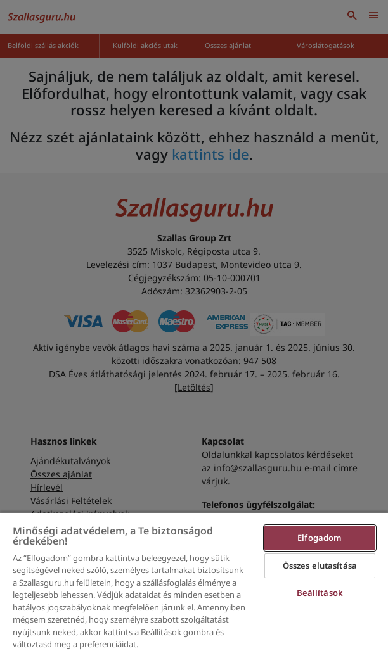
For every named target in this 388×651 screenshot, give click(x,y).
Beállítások (320, 592)
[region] (194, 581)
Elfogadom (319, 537)
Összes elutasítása (320, 565)
